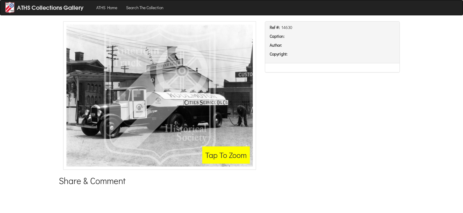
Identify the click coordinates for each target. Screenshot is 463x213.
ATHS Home (106, 7)
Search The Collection (145, 7)
